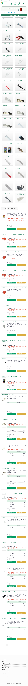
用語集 (3, 669)
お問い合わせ (5, 673)
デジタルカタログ (5, 671)
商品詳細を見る (11, 246)
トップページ (5, 659)
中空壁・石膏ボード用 (11, 12)
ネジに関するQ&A (6, 667)
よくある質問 (5, 665)
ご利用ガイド (5, 661)
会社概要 (4, 675)
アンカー (5, 12)
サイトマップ (5, 676)
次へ (20, 644)
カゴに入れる (21, 246)
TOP (2, 12)
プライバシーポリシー (6, 663)
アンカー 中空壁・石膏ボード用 (12, 15)
